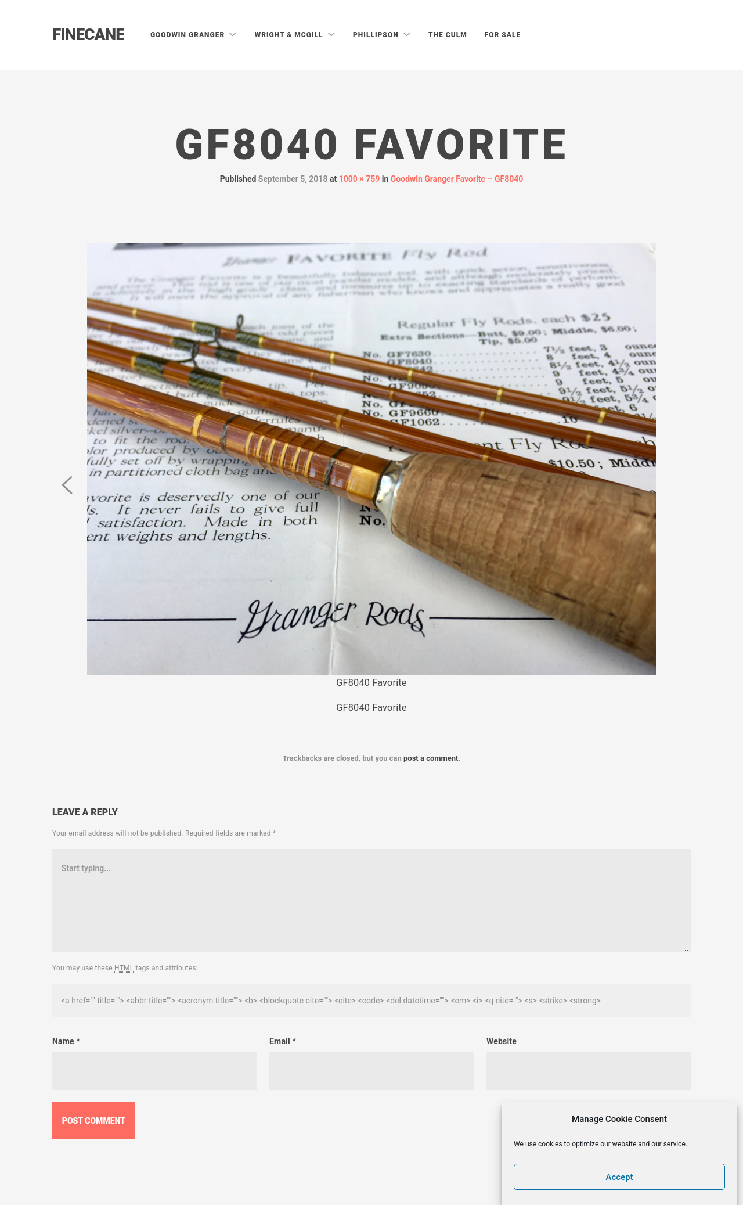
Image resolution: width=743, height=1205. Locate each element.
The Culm (447, 35)
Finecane (88, 34)
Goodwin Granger (188, 35)
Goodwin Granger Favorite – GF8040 (457, 179)
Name (66, 1041)
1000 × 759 (359, 179)
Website (501, 1041)
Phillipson (377, 35)
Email (282, 1041)
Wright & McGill (290, 35)
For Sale (503, 35)
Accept (619, 1178)
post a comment (431, 758)
